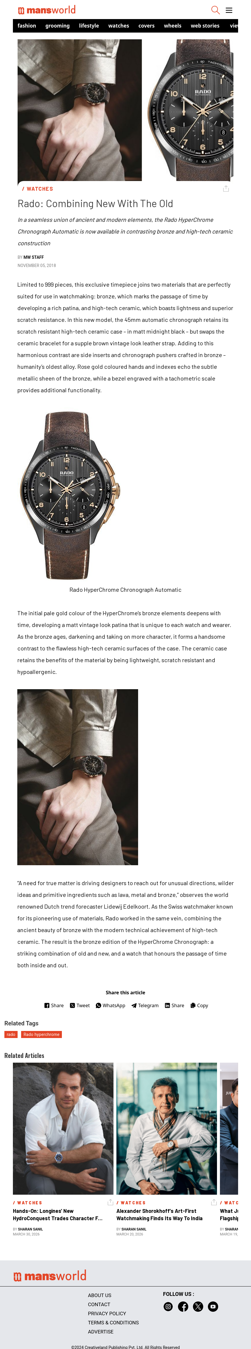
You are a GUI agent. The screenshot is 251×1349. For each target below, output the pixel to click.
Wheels (173, 25)
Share (54, 1005)
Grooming (57, 25)
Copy (199, 1005)
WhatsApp (110, 1005)
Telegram (145, 1005)
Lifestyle (89, 25)
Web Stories (205, 25)
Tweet (79, 1005)
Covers (146, 25)
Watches (118, 25)
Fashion (27, 25)
